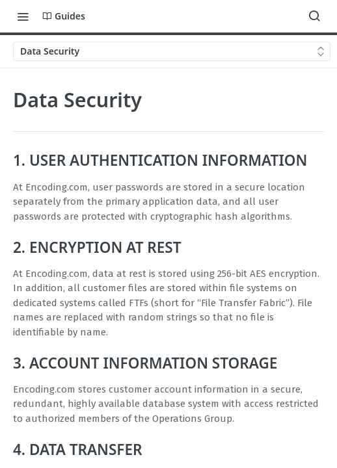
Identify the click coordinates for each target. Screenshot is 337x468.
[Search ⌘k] (314, 16)
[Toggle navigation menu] (23, 16)
